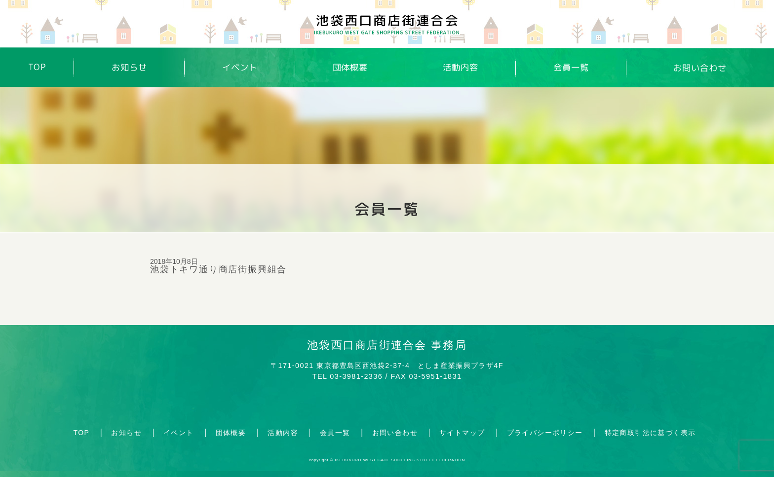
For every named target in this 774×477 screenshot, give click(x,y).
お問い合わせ (700, 68)
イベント (240, 67)
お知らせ (129, 67)
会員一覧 (571, 68)
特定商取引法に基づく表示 (650, 433)
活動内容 (460, 67)
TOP (37, 67)
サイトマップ (462, 433)
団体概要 (350, 67)
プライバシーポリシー (545, 433)
